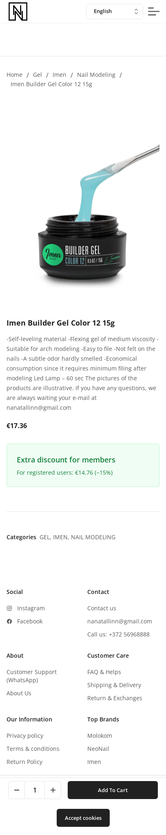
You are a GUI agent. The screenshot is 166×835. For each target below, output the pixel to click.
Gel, (46, 537)
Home (14, 74)
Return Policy (24, 762)
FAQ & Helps (104, 672)
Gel (37, 74)
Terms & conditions (33, 748)
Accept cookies (83, 818)
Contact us (101, 608)
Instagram (31, 608)
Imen (59, 74)
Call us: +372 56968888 (118, 634)
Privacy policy (25, 735)
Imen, (62, 537)
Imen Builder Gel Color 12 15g (51, 84)
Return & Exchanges (114, 698)
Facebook (29, 621)
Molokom (99, 735)
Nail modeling (96, 74)
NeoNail (98, 748)
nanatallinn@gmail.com (119, 621)
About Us (19, 693)
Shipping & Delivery (114, 685)
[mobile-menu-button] (153, 11)
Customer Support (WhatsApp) (32, 676)
